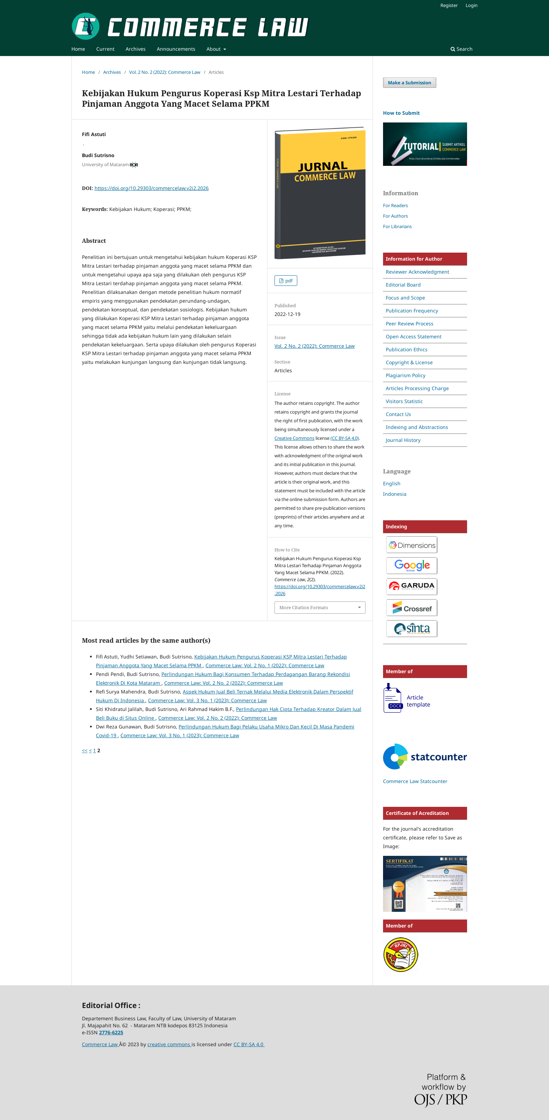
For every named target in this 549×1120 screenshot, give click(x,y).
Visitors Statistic (404, 401)
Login (472, 5)
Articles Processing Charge (417, 388)
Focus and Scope (405, 297)
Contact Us (398, 414)
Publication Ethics (407, 349)
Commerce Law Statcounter (415, 781)
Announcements (176, 48)
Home (78, 48)
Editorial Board (403, 284)
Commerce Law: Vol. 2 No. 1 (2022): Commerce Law (265, 665)
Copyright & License (409, 362)
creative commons (169, 1044)
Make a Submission (409, 82)
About (214, 48)
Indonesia (394, 494)
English (392, 483)
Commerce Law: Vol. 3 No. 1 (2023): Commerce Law (207, 700)
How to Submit (401, 113)
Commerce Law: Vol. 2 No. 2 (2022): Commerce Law (223, 682)
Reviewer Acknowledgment (417, 271)
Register (449, 5)
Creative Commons (294, 438)
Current (105, 48)
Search (462, 48)
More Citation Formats (303, 607)
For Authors (395, 216)
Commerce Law (100, 1044)
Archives (136, 48)
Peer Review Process (409, 323)
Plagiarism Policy (405, 375)
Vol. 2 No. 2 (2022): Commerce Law (164, 72)
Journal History (403, 440)
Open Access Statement (414, 336)
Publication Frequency (412, 310)
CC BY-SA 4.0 (249, 1044)
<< (85, 750)
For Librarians (397, 226)
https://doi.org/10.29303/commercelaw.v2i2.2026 (152, 188)
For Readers (395, 205)
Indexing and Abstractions (417, 427)
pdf (288, 280)
